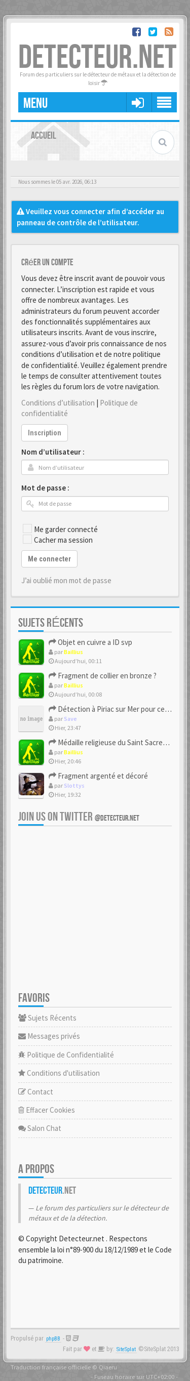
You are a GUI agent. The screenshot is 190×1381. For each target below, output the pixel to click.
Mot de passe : (45, 488)
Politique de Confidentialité (66, 1055)
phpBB (53, 1338)
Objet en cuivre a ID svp (90, 642)
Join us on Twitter (78, 816)
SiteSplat (126, 1349)
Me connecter (49, 559)
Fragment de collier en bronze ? (103, 675)
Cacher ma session (58, 540)
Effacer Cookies (46, 1110)
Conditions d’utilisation (58, 403)
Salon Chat (39, 1128)
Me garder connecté (60, 529)
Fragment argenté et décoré (98, 776)
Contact (35, 1091)
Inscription (44, 433)
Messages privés (49, 1036)
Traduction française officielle (51, 1367)
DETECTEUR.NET (97, 58)
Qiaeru (108, 1367)
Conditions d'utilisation (59, 1073)
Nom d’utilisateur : (53, 452)
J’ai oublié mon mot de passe (66, 580)
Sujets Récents (47, 1018)
